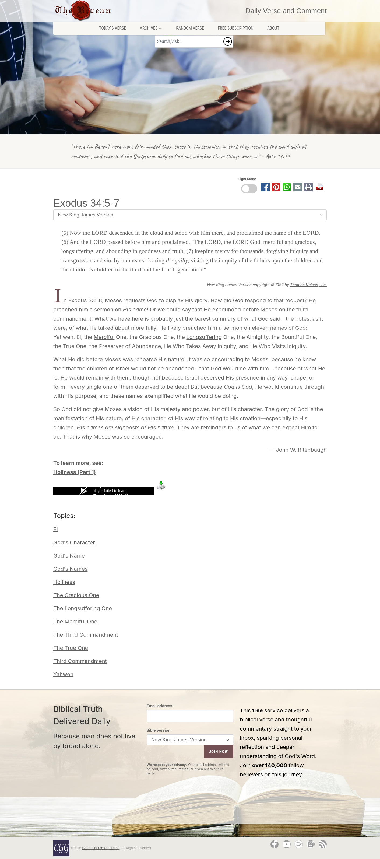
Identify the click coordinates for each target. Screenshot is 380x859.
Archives (151, 28)
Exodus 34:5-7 (86, 203)
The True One (70, 648)
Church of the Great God (100, 848)
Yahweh (63, 674)
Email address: (160, 705)
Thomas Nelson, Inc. (308, 284)
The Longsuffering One (82, 608)
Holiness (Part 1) (74, 472)
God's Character (74, 542)
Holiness (64, 582)
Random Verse (190, 28)
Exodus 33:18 (85, 300)
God (152, 300)
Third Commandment (80, 661)
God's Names (70, 569)
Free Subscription (235, 28)
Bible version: (159, 730)
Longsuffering (204, 337)
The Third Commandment (85, 635)
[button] (227, 41)
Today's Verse (112, 28)
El (55, 529)
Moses (113, 300)
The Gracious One (76, 595)
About (273, 28)
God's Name (69, 555)
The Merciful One (75, 621)
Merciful (104, 337)
